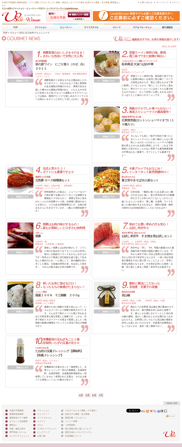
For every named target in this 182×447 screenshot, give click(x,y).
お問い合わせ (146, 2)
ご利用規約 (70, 425)
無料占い (13, 425)
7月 (101, 395)
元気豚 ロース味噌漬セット (52, 179)
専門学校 (167, 27)
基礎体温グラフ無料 (18, 418)
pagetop (171, 403)
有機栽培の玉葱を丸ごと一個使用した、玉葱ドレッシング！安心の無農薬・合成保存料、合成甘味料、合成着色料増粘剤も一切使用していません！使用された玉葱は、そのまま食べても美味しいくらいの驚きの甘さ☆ (61, 373)
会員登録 (79, 14)
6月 (94, 395)
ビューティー (65, 27)
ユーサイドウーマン (83, 432)
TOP (14, 27)
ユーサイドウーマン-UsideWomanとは (79, 19)
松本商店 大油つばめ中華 (140, 63)
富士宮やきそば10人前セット (140, 179)
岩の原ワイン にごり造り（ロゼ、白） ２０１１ (61, 65)
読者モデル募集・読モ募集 (77, 414)
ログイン (176, 2)
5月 (88, 395)
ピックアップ (43, 432)
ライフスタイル (91, 27)
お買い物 (41, 436)
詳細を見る (20, 81)
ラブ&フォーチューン (142, 27)
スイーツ (116, 27)
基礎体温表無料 (16, 414)
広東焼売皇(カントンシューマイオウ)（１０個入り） (148, 121)
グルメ (13, 33)
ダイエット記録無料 (18, 421)
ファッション (40, 27)
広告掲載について (73, 436)
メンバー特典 (71, 421)
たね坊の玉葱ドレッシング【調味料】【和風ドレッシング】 (59, 352)
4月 (81, 395)
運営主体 (69, 432)
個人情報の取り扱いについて (78, 429)
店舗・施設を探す (17, 429)
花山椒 (128, 294)
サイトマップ (162, 2)
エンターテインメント (19, 436)
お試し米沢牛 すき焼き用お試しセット (147, 235)
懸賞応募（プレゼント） (76, 418)
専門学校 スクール (17, 432)
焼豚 (39, 235)
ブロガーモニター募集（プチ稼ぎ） (81, 410)
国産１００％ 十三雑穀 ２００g (57, 294)
